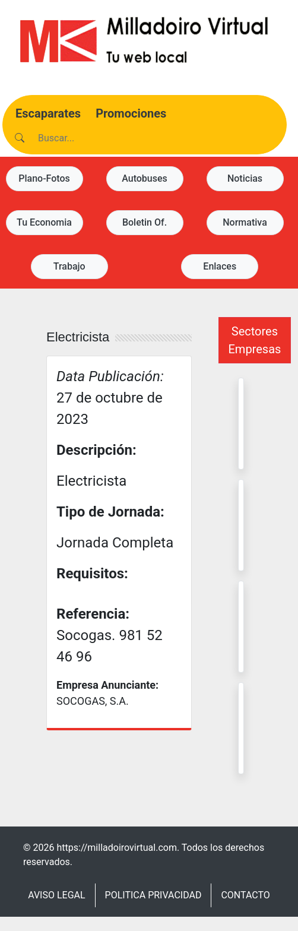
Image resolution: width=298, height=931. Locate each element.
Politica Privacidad (153, 895)
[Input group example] (98, 137)
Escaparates (48, 113)
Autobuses (144, 178)
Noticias (244, 178)
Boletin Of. (144, 222)
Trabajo (69, 266)
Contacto (245, 895)
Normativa (245, 222)
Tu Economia (44, 222)
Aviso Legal (56, 895)
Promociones (131, 113)
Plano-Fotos (44, 178)
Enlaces (219, 266)
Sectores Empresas (255, 340)
